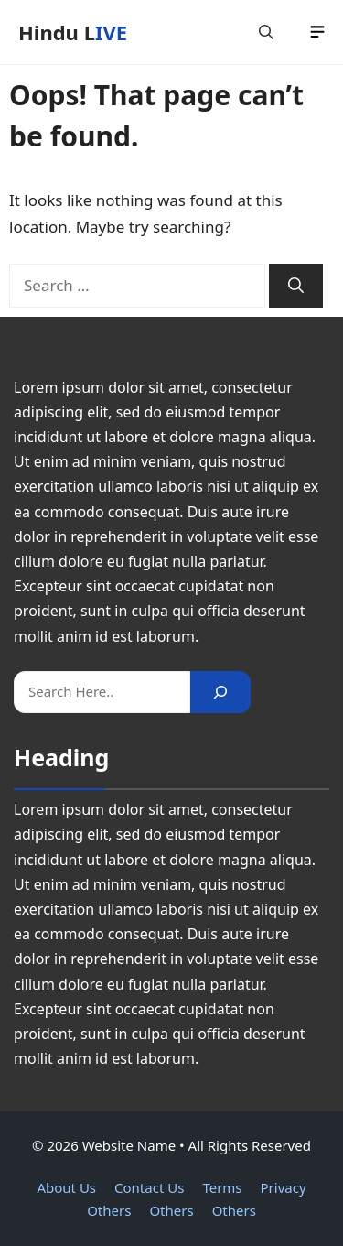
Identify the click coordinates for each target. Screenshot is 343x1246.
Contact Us (149, 1187)
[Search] (296, 286)
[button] (266, 32)
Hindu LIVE (72, 32)
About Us (66, 1187)
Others (109, 1210)
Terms (221, 1187)
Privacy (283, 1187)
